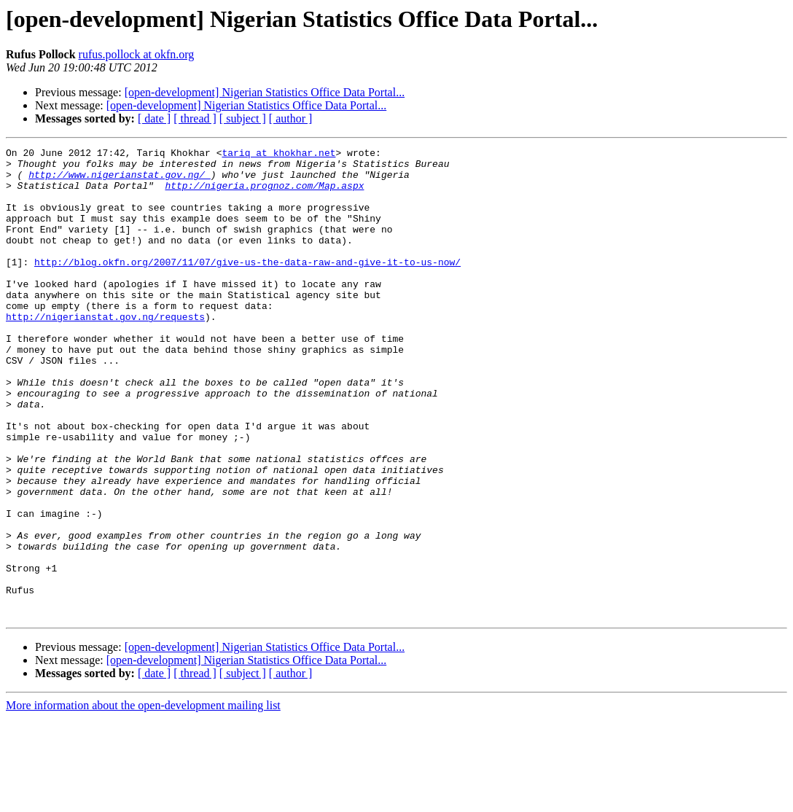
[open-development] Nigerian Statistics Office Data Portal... (265, 92)
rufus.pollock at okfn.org (137, 54)
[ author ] (291, 118)
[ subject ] (242, 118)
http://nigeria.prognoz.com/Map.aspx (264, 193)
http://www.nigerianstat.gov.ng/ (119, 180)
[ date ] (154, 118)
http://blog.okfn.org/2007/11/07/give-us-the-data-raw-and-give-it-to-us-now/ (247, 285)
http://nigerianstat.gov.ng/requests (105, 351)
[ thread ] (194, 118)
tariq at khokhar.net (278, 154)
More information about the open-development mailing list (143, 799)
